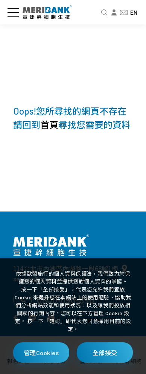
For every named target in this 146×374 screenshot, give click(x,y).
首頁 (49, 124)
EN (133, 12)
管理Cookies (41, 352)
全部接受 (105, 352)
